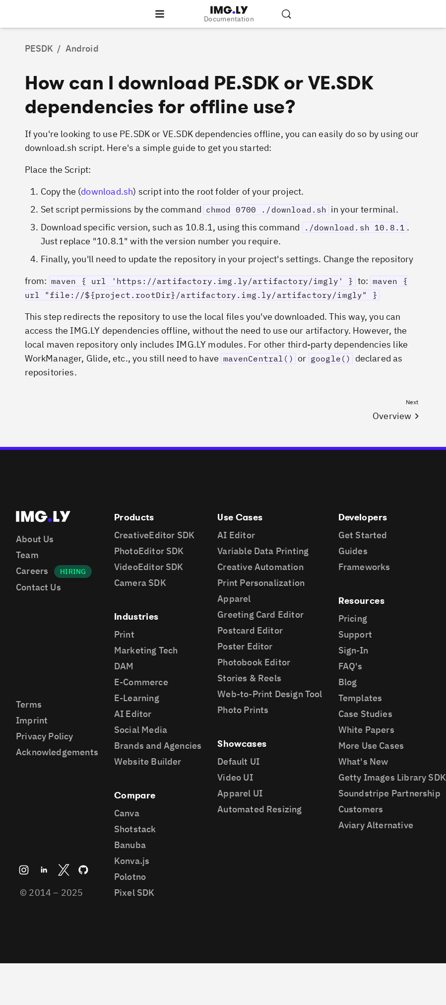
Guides (353, 551)
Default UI (238, 761)
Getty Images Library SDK (392, 777)
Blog (347, 682)
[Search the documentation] (286, 14)
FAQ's (350, 666)
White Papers (366, 729)
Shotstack (135, 829)
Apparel (234, 598)
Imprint (32, 720)
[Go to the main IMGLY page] (229, 10)
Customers (360, 809)
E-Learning (136, 698)
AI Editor (133, 713)
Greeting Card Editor (260, 614)
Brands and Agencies (157, 745)
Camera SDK (140, 582)
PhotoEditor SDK (149, 551)
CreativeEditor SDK (154, 535)
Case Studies (365, 713)
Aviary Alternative (375, 825)
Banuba (130, 845)
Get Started (362, 535)
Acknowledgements (57, 752)
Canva (126, 813)
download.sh (107, 191)
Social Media (140, 729)
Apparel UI (239, 793)
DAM (124, 666)
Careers (32, 570)
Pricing (352, 618)
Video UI (235, 777)
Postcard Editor (250, 630)
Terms (29, 704)
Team (27, 555)
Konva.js (131, 860)
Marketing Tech (146, 650)
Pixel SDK (134, 892)
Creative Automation (260, 567)
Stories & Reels (249, 678)
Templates (360, 698)
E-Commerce (141, 682)
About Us (35, 539)
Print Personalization (261, 582)
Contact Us (38, 587)
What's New (363, 761)
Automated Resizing (259, 809)
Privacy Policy (44, 736)
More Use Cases (371, 745)
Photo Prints (242, 710)
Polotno (130, 876)
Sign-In (353, 650)
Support (355, 634)
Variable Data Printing (263, 551)
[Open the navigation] (159, 14)
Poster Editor (244, 646)
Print (124, 634)
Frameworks (364, 567)
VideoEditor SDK (149, 567)
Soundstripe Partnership (389, 793)
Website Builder (148, 761)
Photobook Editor (253, 662)
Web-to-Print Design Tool (269, 694)
